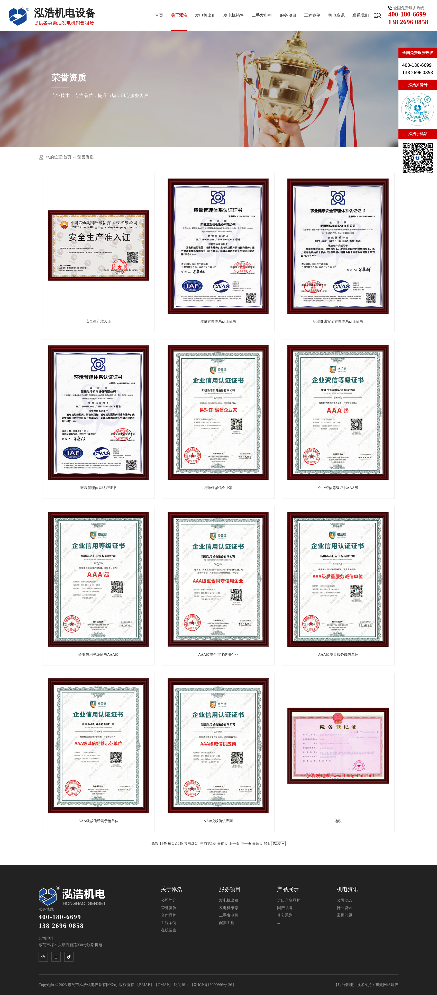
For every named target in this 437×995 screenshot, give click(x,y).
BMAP (144, 985)
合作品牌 (168, 915)
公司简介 (168, 900)
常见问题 (344, 915)
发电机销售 (233, 15)
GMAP (163, 985)
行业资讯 (344, 908)
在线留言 (168, 930)
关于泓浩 (179, 15)
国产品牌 (285, 908)
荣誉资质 (85, 157)
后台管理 (345, 985)
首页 (159, 15)
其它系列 (285, 915)
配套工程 (226, 923)
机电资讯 (336, 15)
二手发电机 (262, 15)
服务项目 (288, 15)
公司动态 (344, 900)
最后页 (257, 844)
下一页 (246, 844)
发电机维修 (228, 908)
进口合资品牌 (288, 900)
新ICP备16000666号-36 (213, 985)
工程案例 (312, 15)
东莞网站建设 (386, 985)
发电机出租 (205, 15)
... (278, 922)
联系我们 (360, 15)
